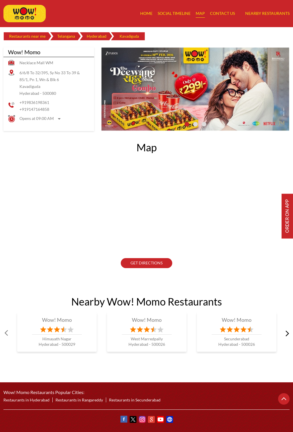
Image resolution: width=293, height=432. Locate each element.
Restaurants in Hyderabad (26, 399)
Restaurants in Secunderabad (135, 399)
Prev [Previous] (6, 332)
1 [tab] (187, 124)
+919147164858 (34, 109)
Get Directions (146, 262)
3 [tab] (204, 124)
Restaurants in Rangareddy (79, 399)
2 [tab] (195, 124)
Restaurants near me (27, 36)
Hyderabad (96, 36)
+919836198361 (34, 102)
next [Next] (286, 332)
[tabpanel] (195, 89)
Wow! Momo (57, 320)
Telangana (66, 36)
